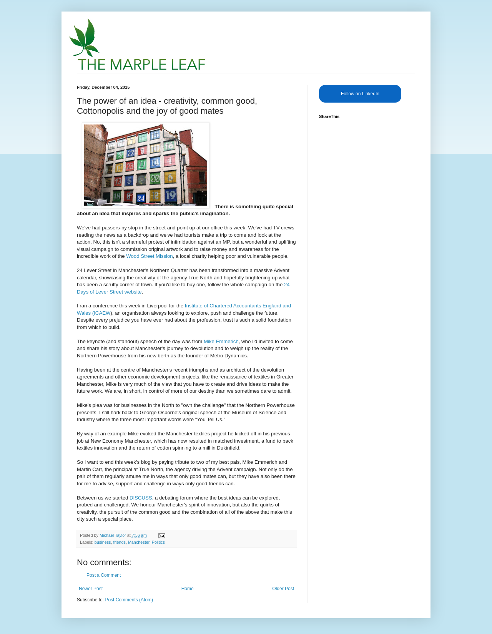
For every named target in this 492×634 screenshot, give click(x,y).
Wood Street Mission (149, 256)
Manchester (139, 542)
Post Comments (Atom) (129, 599)
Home (187, 588)
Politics (158, 542)
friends (119, 542)
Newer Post (91, 588)
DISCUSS (141, 498)
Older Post (283, 588)
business (103, 542)
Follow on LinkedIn (360, 93)
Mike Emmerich (221, 341)
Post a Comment (103, 575)
